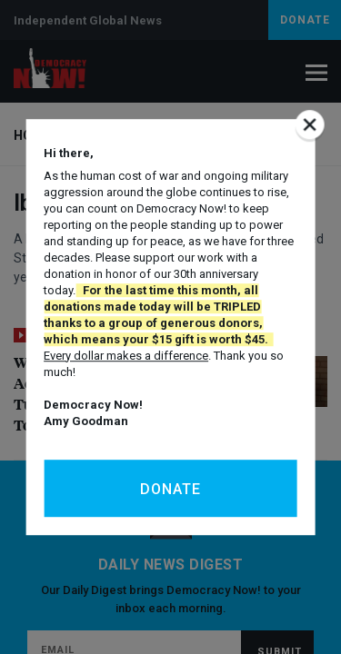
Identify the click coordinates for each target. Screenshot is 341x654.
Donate (170, 489)
